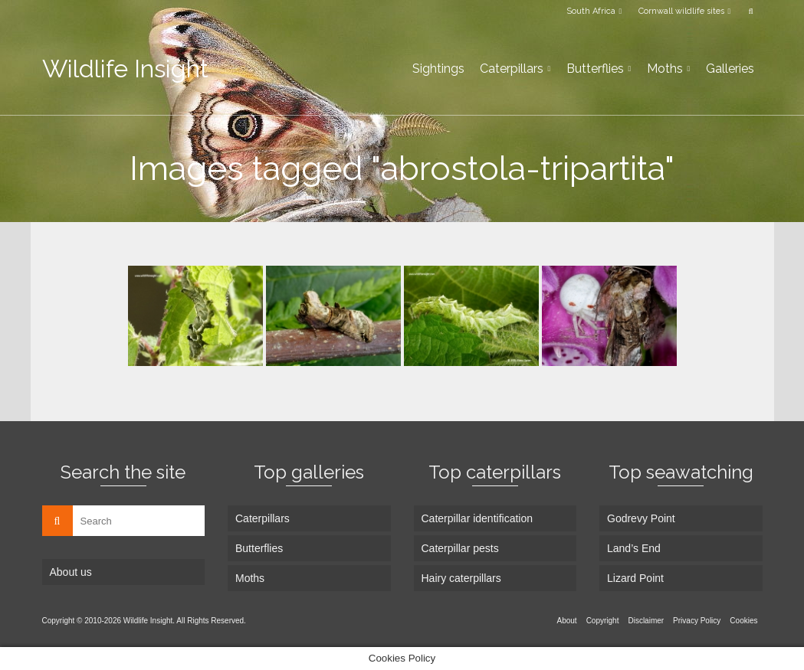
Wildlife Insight (125, 68)
